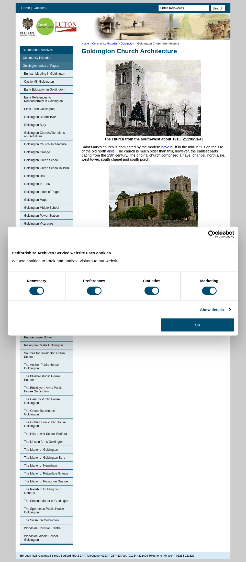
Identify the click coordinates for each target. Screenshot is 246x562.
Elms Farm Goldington (39, 109)
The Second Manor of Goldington (46, 501)
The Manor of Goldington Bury (44, 457)
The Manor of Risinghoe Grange (46, 481)
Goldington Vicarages (38, 223)
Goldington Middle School (41, 208)
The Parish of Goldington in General (42, 491)
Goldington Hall (34, 176)
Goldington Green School (41, 160)
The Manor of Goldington (41, 449)
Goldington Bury (35, 125)
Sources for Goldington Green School (44, 355)
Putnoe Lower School (38, 337)
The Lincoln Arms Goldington (43, 442)
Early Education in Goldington (44, 89)
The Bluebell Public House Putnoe (42, 378)
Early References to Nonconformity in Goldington (43, 99)
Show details (212, 309)
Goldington (127, 43)
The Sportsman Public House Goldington (44, 510)
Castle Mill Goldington (39, 81)
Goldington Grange (37, 152)
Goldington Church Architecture (45, 144)
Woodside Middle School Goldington (41, 538)
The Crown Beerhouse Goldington (39, 412)
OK (197, 325)
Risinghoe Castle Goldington (43, 345)
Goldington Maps (35, 200)
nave (165, 147)
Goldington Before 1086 (40, 117)
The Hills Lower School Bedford (45, 434)
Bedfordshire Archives (38, 50)
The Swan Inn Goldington (41, 520)
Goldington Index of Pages (41, 66)
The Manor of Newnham (40, 465)
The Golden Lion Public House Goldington (45, 424)
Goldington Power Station (41, 215)
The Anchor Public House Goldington (41, 366)
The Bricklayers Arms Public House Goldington (43, 389)
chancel (199, 155)
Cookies (40, 8)
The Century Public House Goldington (42, 401)
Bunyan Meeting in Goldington (44, 73)
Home (25, 8)
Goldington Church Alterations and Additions (44, 134)
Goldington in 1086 (37, 184)
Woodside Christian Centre (42, 528)
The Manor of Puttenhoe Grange (46, 473)
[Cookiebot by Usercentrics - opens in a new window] (211, 234)
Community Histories (105, 43)
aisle (111, 151)
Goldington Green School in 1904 (46, 168)
